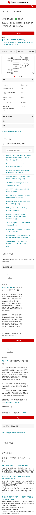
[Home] (18, 2)
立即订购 (18, 33)
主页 (3, 11)
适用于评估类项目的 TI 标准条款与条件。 (14, 433)
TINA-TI (5, 361)
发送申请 (18, 340)
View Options (18, 418)
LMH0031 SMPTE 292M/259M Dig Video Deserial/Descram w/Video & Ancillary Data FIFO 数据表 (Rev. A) (18, 42)
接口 (8, 11)
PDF (10, 413)
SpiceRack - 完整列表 (12, 402)
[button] (3, 6)
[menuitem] (16, 6)
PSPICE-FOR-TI (8, 288)
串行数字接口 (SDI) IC (18, 11)
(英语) (16, 44)
